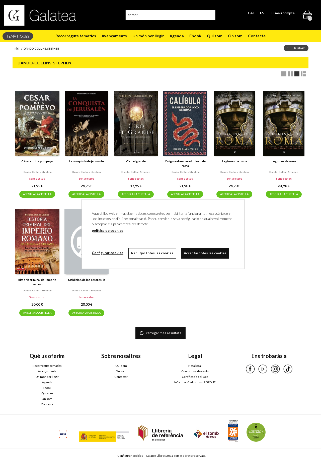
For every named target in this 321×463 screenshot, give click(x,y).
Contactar (121, 377)
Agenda (177, 35)
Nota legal (195, 366)
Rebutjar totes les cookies (152, 253)
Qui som (214, 35)
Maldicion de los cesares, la (86, 280)
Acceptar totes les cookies (205, 253)
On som (235, 35)
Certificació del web (195, 377)
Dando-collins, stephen (37, 171)
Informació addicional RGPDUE (195, 382)
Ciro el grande (136, 161)
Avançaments (114, 35)
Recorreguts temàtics (75, 35)
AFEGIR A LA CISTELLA (37, 194)
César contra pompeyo (37, 161)
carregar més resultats (163, 333)
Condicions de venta (195, 371)
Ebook (195, 35)
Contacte (257, 35)
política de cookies (107, 230)
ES (262, 13)
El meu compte (283, 13)
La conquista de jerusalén (86, 161)
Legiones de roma (234, 161)
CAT (251, 13)
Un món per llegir (148, 35)
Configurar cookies (130, 455)
